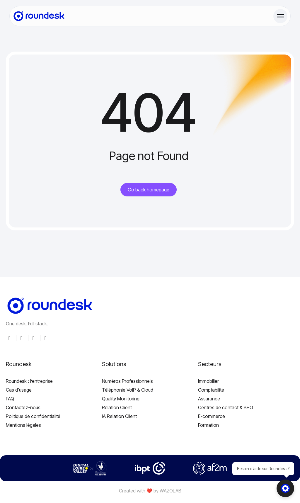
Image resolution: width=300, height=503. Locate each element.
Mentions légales (23, 425)
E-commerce (211, 416)
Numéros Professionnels (127, 381)
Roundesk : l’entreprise (29, 381)
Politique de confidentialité (33, 416)
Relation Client (117, 407)
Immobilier (208, 381)
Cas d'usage (19, 390)
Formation (208, 425)
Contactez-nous (23, 407)
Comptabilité (211, 390)
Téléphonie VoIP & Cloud (127, 390)
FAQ (10, 399)
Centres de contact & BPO (225, 407)
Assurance (209, 399)
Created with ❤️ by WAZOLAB (150, 491)
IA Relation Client (119, 416)
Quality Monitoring (120, 399)
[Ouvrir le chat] (285, 488)
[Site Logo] (39, 16)
